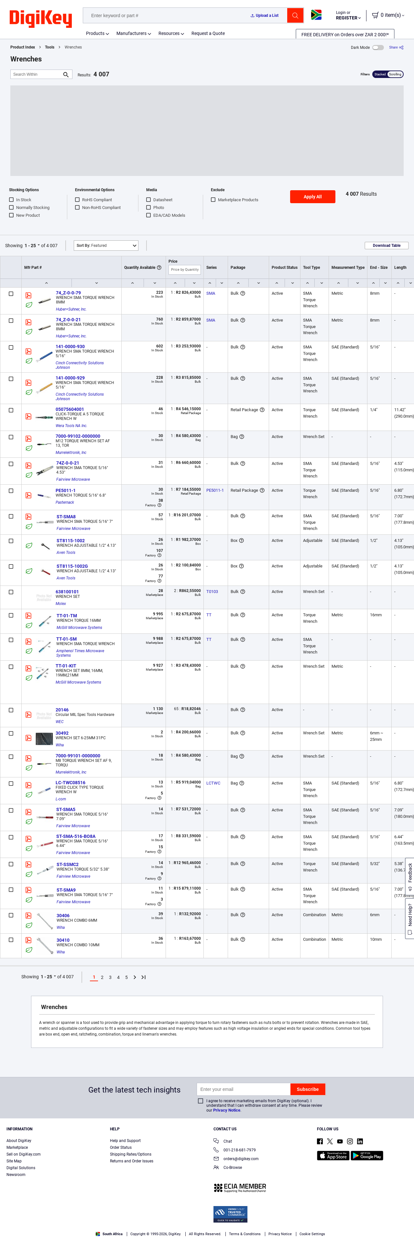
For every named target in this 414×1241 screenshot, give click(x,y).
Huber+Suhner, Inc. (71, 309)
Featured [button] (92, 245)
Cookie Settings (312, 1234)
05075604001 (70, 409)
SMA (210, 293)
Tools (49, 47)
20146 (62, 709)
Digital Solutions (20, 1168)
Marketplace (17, 1147)
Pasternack (65, 502)
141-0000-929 (70, 377)
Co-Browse (227, 1168)
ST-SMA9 (66, 890)
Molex (61, 603)
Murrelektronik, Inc (71, 452)
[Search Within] (36, 74)
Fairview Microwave (73, 479)
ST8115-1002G (72, 566)
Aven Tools (66, 552)
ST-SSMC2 (68, 864)
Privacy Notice (226, 1110)
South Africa (109, 1234)
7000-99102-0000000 (78, 436)
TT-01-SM (66, 639)
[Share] (396, 47)
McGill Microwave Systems (79, 627)
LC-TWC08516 (70, 782)
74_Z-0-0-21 (68, 319)
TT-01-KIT (66, 665)
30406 (63, 915)
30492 (62, 733)
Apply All (313, 196)
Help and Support (125, 1140)
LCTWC (213, 783)
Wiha (60, 745)
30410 (63, 940)
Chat (222, 1142)
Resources (169, 33)
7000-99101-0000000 (78, 755)
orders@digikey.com (236, 1159)
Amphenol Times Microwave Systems (80, 653)
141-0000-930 (70, 346)
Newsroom (16, 1174)
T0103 (212, 591)
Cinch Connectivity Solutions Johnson (80, 365)
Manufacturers (131, 33)
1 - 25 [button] (30, 245)
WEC (60, 721)
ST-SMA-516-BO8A (75, 836)
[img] (41, 19)
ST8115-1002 (71, 540)
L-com (61, 799)
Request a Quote (208, 33)
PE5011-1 (66, 490)
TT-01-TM (67, 615)
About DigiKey (18, 1140)
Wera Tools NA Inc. (71, 425)
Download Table (386, 245)
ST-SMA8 (66, 516)
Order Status (121, 1147)
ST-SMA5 (65, 809)
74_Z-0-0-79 (68, 292)
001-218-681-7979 (234, 1151)
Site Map (14, 1161)
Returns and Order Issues (131, 1161)
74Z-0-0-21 (67, 463)
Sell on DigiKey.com (23, 1154)
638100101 (67, 591)
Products (95, 33)
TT (209, 614)
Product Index (22, 47)
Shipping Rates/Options (130, 1154)
